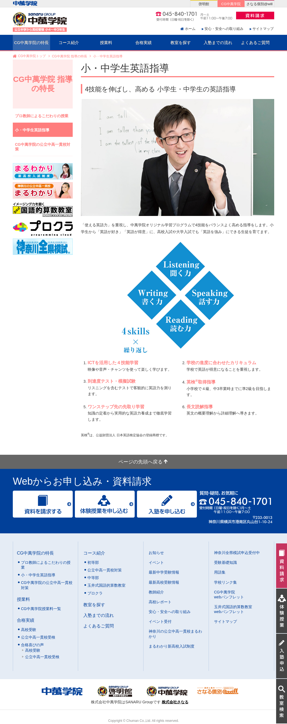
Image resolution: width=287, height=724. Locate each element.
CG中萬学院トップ (32, 56)
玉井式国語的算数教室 (106, 585)
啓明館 (204, 4)
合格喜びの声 (32, 645)
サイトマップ (263, 29)
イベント (156, 562)
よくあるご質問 (255, 42)
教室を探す (180, 42)
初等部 (93, 562)
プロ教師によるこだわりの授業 (41, 116)
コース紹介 (69, 42)
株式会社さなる (175, 702)
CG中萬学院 (231, 4)
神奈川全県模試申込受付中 (237, 552)
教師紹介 (156, 592)
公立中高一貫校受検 (38, 637)
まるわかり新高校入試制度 (171, 646)
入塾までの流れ (218, 42)
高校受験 (28, 629)
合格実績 (143, 42)
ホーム (190, 29)
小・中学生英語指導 (32, 130)
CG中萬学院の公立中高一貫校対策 (42, 146)
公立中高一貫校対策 (104, 570)
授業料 (106, 42)
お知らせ (156, 552)
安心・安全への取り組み (223, 29)
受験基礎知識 (225, 562)
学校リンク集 (225, 582)
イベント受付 (160, 621)
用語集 (219, 572)
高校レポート (160, 602)
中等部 (93, 578)
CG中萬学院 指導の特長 (69, 56)
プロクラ (95, 593)
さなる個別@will (259, 4)
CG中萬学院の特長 (31, 42)
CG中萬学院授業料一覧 (41, 609)
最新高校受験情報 (164, 582)
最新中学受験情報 (164, 572)
